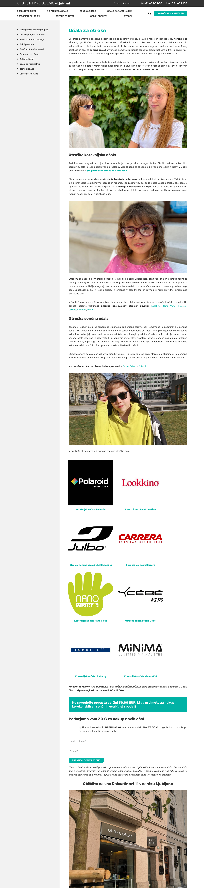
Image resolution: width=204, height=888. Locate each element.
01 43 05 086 (151, 3)
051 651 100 (178, 3)
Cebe (133, 367)
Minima (93, 310)
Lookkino (155, 306)
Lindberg (83, 310)
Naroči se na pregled (170, 13)
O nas (113, 3)
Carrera (73, 310)
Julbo (126, 367)
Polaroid (182, 306)
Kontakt (123, 3)
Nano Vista (168, 306)
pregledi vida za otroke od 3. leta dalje (108, 171)
